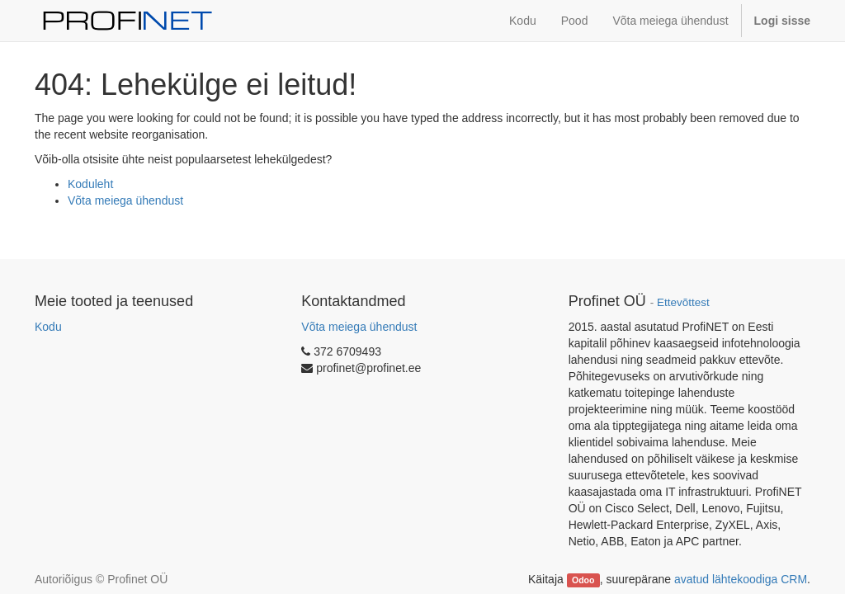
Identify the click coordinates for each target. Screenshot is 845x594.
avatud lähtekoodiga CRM (740, 579)
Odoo (583, 580)
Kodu (48, 326)
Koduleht (90, 184)
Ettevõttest (683, 302)
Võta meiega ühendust (125, 200)
